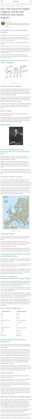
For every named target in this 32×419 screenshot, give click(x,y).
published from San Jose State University (12, 244)
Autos (5, 3)
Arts (1, 3)
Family (28, 3)
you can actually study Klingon (14, 46)
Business (12, 3)
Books (8, 3)
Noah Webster (14, 117)
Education (17, 3)
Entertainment (23, 3)
